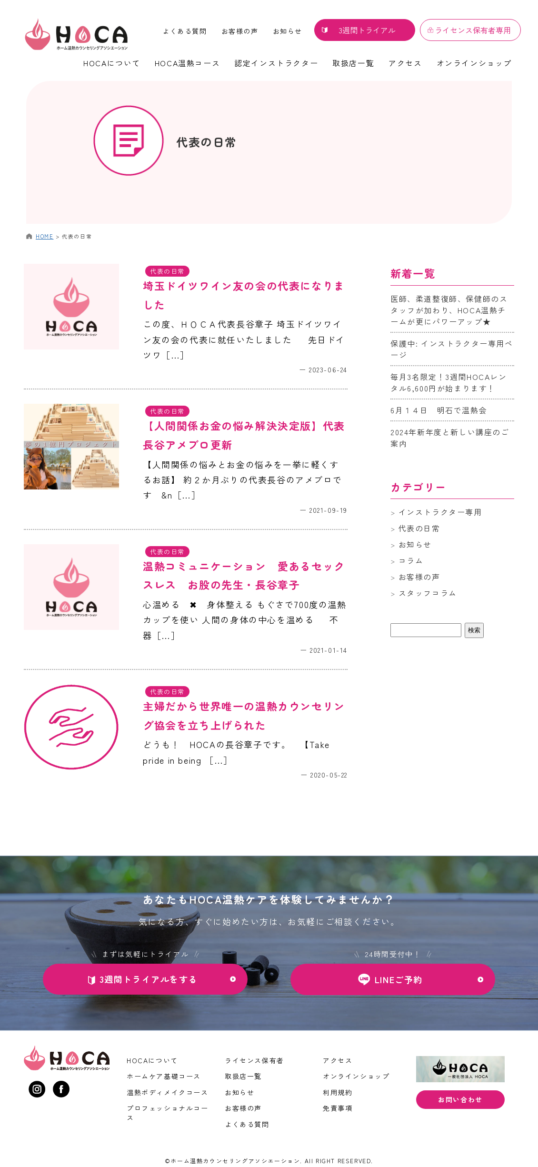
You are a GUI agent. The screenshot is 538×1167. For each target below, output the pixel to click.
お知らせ (287, 31)
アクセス (405, 63)
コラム (411, 560)
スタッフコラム (428, 592)
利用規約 (337, 1092)
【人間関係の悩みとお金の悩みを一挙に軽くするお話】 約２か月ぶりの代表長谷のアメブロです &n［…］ (242, 479)
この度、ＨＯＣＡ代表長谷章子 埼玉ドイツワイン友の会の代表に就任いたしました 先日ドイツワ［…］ (244, 339)
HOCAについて (111, 63)
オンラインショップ (474, 63)
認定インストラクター (276, 63)
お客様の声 (240, 31)
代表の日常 (206, 141)
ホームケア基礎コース (164, 1076)
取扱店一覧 (353, 63)
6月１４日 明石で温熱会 (438, 410)
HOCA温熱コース (187, 63)
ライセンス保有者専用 (473, 30)
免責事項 (337, 1108)
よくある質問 (184, 31)
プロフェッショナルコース (168, 1112)
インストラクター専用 (440, 512)
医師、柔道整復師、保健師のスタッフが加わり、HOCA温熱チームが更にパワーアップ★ (449, 310)
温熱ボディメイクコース (168, 1092)
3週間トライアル (367, 30)
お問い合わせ (460, 1099)
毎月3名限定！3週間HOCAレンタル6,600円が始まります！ (448, 382)
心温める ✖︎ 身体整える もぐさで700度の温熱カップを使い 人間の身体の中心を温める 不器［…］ (245, 619)
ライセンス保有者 (254, 1060)
